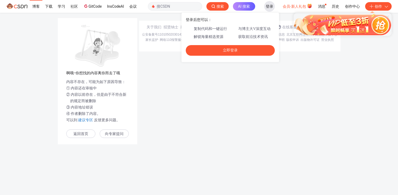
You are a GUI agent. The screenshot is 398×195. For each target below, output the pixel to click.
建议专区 (85, 120)
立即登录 (230, 50)
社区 (74, 6)
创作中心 (352, 6)
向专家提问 (114, 134)
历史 (335, 6)
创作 (378, 6)
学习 (61, 6)
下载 (48, 6)
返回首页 (80, 134)
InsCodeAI (115, 6)
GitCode (92, 6)
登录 (269, 6)
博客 (36, 6)
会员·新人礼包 (297, 5)
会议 (133, 6)
